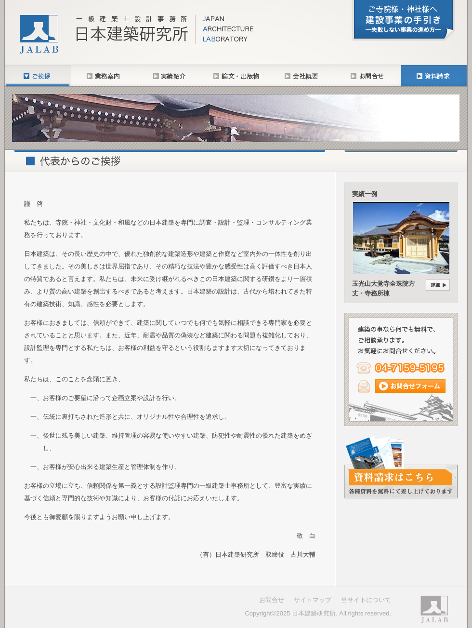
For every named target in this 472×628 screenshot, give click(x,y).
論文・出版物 (236, 75)
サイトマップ (312, 599)
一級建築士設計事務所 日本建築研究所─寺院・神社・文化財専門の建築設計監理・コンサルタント (137, 33)
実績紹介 (170, 75)
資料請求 (434, 75)
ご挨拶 (38, 75)
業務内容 (104, 75)
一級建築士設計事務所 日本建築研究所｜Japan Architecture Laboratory (433, 609)
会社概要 (302, 75)
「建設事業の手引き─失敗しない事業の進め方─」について (403, 20)
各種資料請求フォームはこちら (401, 467)
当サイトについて (366, 599)
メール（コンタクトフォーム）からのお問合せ (401, 386)
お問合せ (368, 75)
